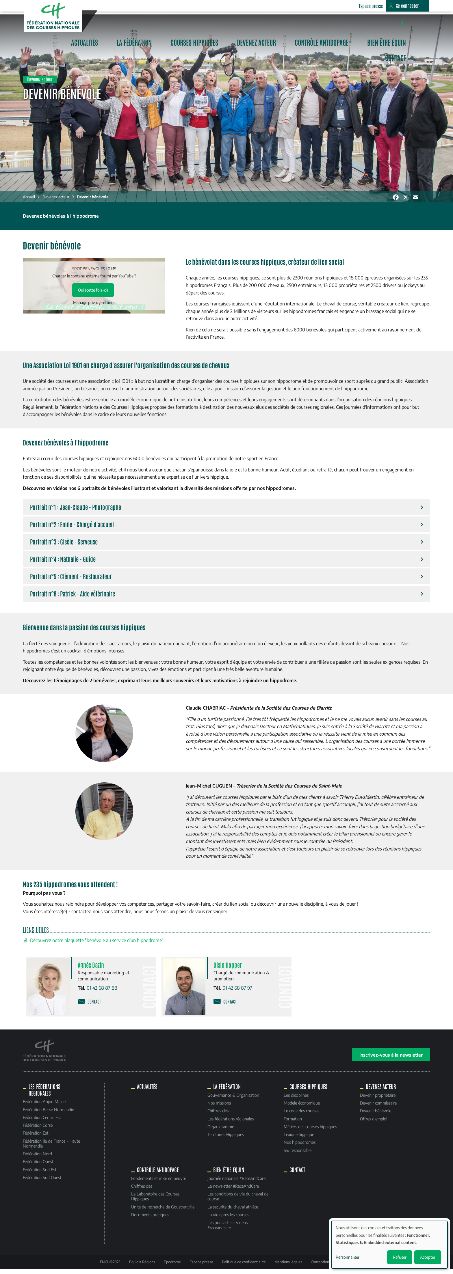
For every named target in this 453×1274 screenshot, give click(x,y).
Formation (292, 1123)
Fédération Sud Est (41, 1174)
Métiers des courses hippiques (309, 1131)
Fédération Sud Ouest (43, 1182)
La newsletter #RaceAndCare (233, 1190)
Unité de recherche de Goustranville (163, 1211)
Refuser (399, 1257)
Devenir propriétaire (377, 1100)
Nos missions (219, 1108)
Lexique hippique (298, 1139)
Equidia (337, 6)
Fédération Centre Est (43, 1122)
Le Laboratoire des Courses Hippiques (156, 1201)
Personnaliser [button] (347, 1257)
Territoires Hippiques (225, 1139)
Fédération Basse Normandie (49, 1114)
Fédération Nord (38, 1158)
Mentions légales (288, 1266)
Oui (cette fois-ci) (94, 295)
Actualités (134, 22)
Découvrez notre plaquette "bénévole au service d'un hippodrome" (98, 946)
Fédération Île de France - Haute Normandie (52, 1148)
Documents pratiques (151, 1219)
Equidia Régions (142, 1266)
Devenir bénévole (94, 202)
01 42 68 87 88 (103, 993)
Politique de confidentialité (244, 1266)
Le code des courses (301, 1115)
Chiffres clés (218, 1115)
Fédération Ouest (39, 1166)
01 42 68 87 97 (237, 993)
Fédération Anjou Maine (45, 1106)
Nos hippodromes (299, 1147)
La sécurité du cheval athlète (232, 1211)
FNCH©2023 (110, 1266)
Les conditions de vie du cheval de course (237, 1201)
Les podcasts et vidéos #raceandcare (227, 1230)
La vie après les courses (228, 1219)
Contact (413, 22)
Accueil (30, 202)
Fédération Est (37, 1138)
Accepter (427, 1257)
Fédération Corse (39, 1130)
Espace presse (371, 6)
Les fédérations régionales (230, 1123)
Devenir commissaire (377, 1108)
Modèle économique (301, 1108)
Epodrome (172, 1266)
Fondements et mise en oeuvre (159, 1183)
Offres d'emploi (372, 1123)
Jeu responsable (297, 1155)
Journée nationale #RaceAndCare (236, 1183)
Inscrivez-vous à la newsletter (389, 1060)
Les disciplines (295, 1100)
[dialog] (389, 1244)
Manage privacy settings (95, 307)
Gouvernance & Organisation (233, 1100)
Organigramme (220, 1131)
